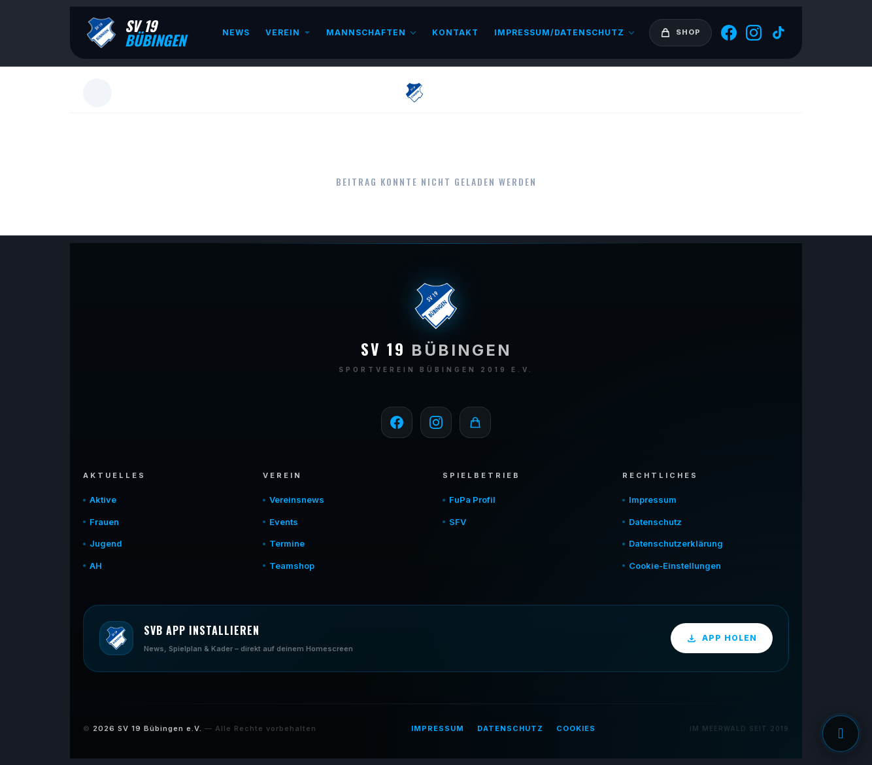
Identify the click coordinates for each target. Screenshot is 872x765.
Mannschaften (371, 32)
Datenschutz (655, 522)
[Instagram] (754, 33)
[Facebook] (729, 33)
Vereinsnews (296, 499)
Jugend (106, 543)
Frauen (104, 522)
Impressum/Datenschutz (564, 32)
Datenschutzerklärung (676, 543)
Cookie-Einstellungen (675, 565)
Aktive (103, 499)
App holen (721, 638)
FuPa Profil (472, 499)
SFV (457, 522)
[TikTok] (778, 33)
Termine (287, 543)
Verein (287, 32)
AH (96, 565)
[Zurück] (97, 92)
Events (283, 522)
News (236, 32)
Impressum (653, 499)
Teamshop (291, 565)
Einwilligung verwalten (840, 733)
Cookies (575, 728)
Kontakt (455, 32)
